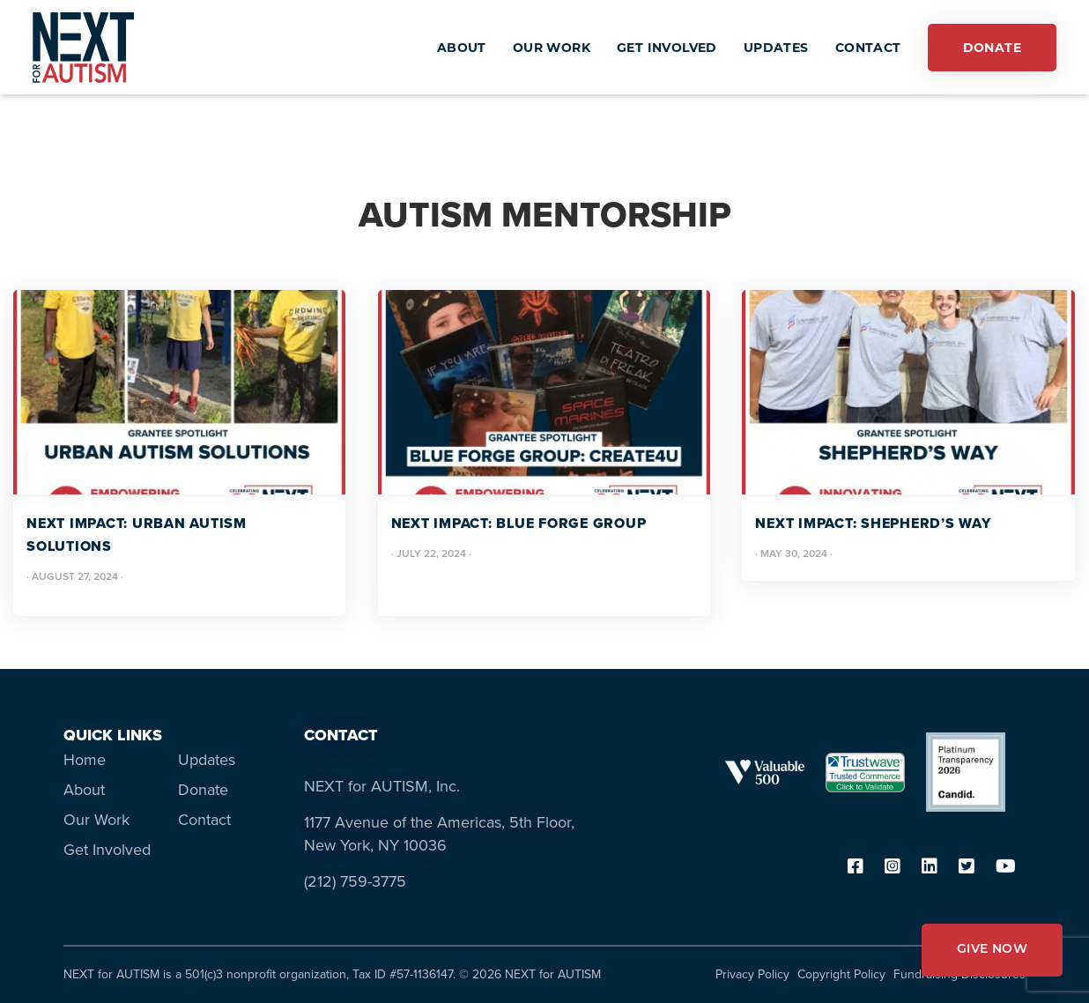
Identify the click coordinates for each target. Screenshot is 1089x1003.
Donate (203, 789)
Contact (204, 819)
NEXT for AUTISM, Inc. (382, 786)
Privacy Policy (752, 974)
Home (84, 759)
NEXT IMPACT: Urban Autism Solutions (136, 534)
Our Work (96, 819)
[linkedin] (929, 868)
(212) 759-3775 (355, 881)
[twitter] (966, 868)
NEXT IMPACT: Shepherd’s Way (872, 523)
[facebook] (855, 868)
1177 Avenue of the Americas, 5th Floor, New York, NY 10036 (439, 834)
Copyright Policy (841, 974)
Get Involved (107, 849)
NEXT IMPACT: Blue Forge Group (519, 523)
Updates (206, 759)
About (84, 789)
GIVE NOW (992, 949)
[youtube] (1006, 868)
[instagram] (892, 868)
